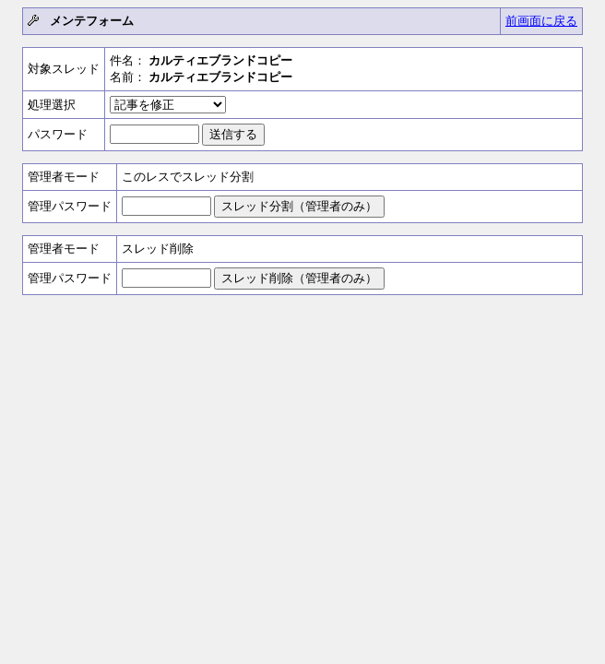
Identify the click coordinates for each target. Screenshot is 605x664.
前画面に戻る (541, 21)
